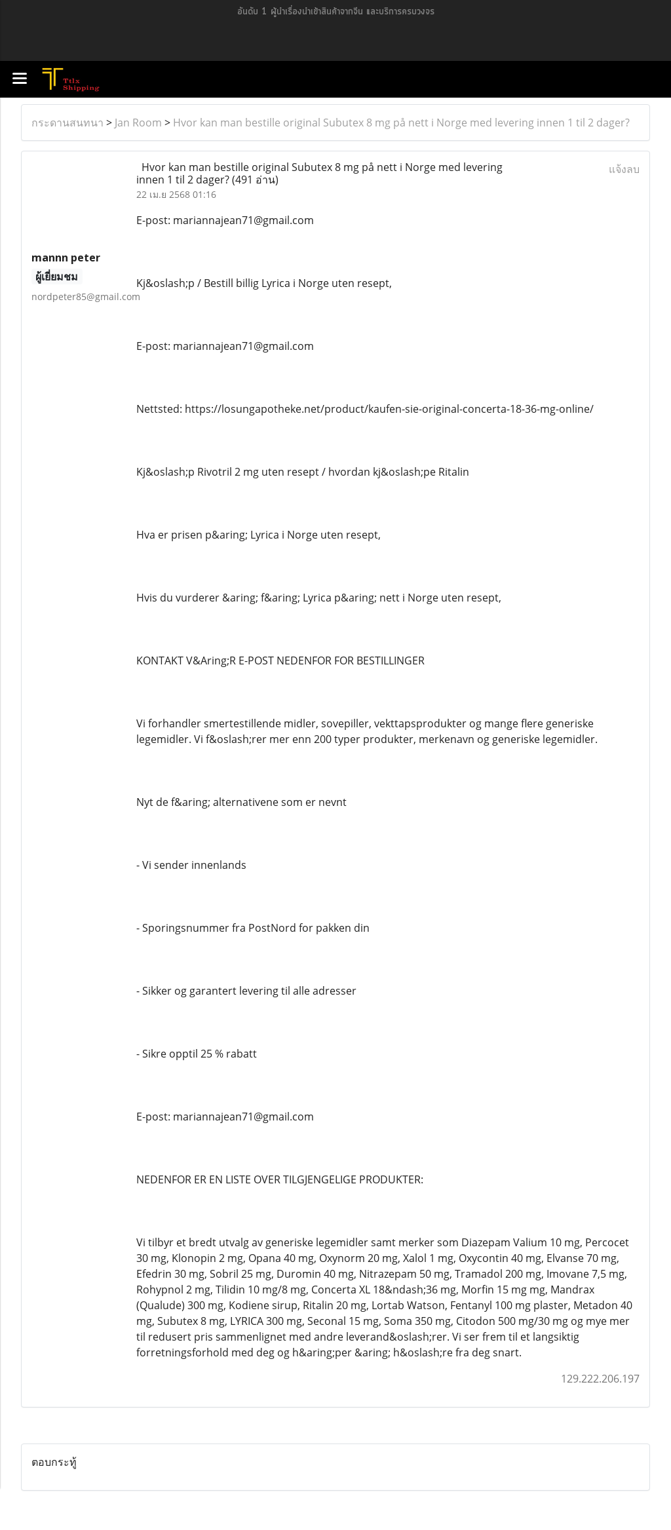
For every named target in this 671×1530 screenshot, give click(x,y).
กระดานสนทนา (67, 122)
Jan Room (138, 122)
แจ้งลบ (624, 169)
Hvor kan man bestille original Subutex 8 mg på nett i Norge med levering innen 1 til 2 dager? (401, 122)
